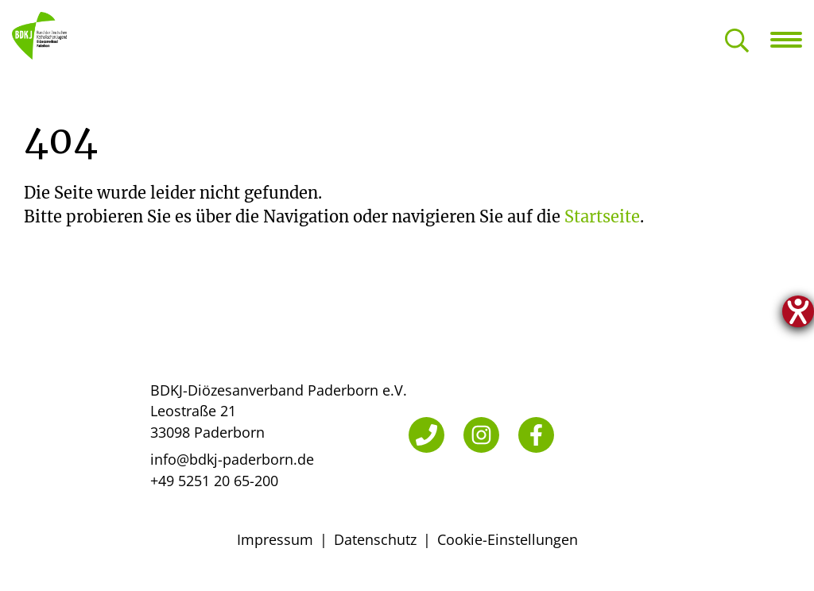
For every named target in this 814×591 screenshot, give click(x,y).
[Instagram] (481, 435)
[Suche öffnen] (737, 42)
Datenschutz (375, 539)
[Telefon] (426, 435)
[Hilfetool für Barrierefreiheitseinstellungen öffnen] (798, 311)
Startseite (602, 216)
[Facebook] (536, 435)
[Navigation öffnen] (792, 40)
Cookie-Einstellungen (507, 539)
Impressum (275, 539)
